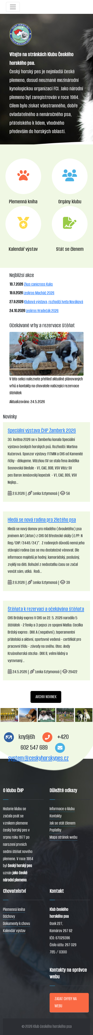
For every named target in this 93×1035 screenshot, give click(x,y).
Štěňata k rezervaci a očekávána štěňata (46, 609)
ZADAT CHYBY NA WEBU (66, 1002)
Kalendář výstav (14, 931)
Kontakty (56, 816)
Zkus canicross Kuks (38, 284)
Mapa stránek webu (63, 837)
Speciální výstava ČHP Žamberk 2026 (42, 430)
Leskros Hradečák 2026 (42, 311)
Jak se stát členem (62, 823)
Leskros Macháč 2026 (39, 293)
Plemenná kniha (14, 909)
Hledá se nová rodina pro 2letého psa (42, 519)
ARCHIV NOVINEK (46, 697)
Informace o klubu (62, 809)
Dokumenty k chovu (16, 923)
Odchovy (9, 916)
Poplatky (55, 830)
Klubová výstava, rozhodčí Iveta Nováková (53, 302)
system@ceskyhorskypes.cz (38, 758)
